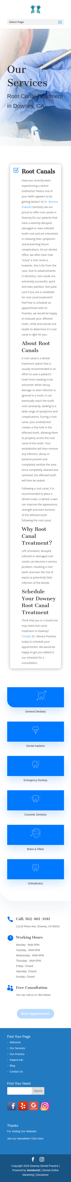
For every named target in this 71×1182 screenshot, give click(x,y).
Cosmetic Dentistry (35, 814)
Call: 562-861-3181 (33, 919)
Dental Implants (35, 745)
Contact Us (16, 1071)
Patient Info (16, 1059)
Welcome (15, 1042)
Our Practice (17, 1054)
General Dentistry (35, 711)
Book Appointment (35, 1016)
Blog (12, 1065)
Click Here (37, 1138)
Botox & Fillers (35, 849)
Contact (26, 636)
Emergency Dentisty (35, 780)
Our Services (17, 1048)
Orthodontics (35, 883)
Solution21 (34, 1170)
